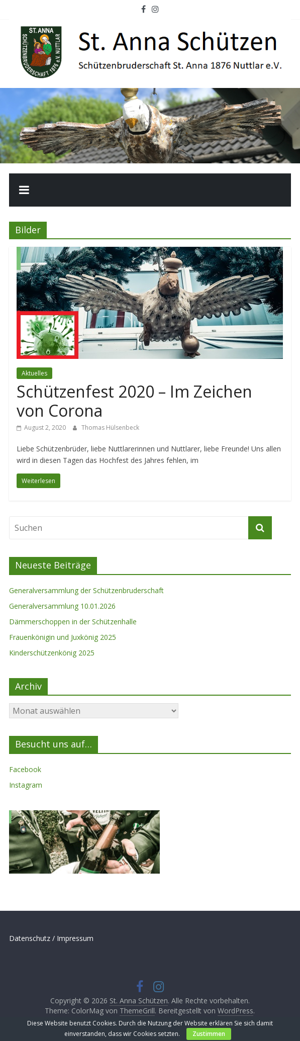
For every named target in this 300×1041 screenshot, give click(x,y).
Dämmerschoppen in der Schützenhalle (73, 621)
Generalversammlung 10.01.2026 (62, 606)
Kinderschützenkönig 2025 (51, 652)
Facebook (25, 769)
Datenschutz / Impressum (51, 938)
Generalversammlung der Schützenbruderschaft (86, 590)
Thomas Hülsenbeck (110, 427)
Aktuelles (34, 373)
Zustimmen (208, 1033)
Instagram (25, 785)
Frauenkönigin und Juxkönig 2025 (62, 637)
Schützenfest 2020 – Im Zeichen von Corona (134, 401)
